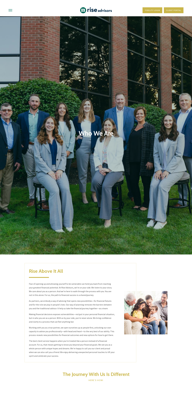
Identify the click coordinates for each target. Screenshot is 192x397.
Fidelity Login (152, 10)
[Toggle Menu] (10, 10)
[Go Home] (96, 10)
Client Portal (173, 10)
